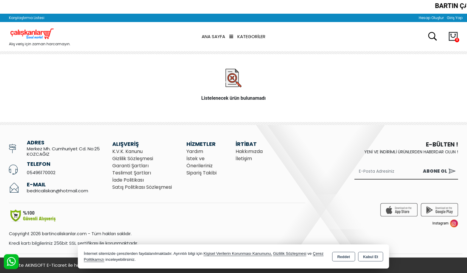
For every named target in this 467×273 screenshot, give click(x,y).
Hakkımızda (249, 151)
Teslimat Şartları (131, 172)
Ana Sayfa (213, 36)
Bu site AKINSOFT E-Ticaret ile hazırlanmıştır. (56, 265)
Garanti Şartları (130, 165)
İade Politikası (128, 180)
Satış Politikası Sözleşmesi (142, 187)
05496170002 (41, 172)
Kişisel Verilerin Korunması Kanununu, (237, 253)
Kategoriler (247, 36)
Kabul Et (370, 257)
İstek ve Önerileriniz (199, 162)
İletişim (244, 158)
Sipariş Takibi (201, 172)
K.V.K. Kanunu (127, 151)
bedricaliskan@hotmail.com (57, 191)
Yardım (194, 151)
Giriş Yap (455, 17)
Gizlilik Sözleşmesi (132, 158)
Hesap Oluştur (431, 17)
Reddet (343, 257)
